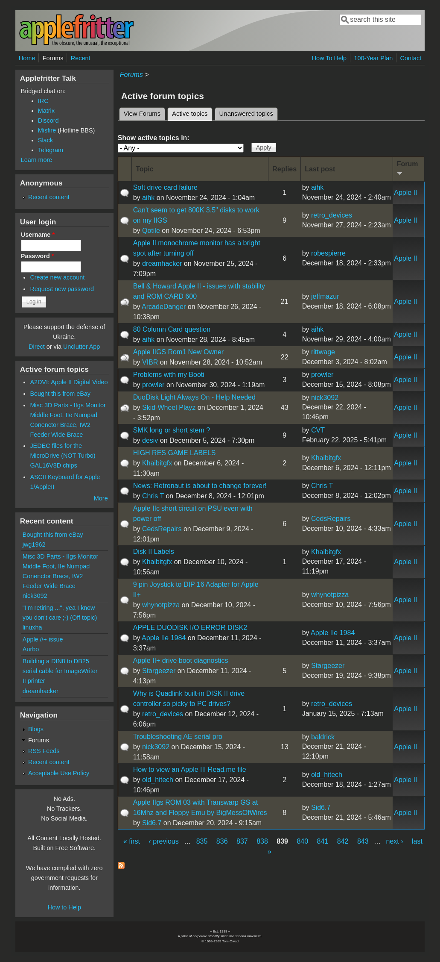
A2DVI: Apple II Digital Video (69, 382)
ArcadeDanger (164, 306)
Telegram (50, 150)
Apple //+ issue (43, 639)
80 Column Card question (171, 329)
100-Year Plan (373, 58)
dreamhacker (162, 263)
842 (343, 841)
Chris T (153, 496)
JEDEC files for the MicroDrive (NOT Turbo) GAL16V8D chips (62, 455)
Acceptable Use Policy (58, 773)
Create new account (57, 277)
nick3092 (324, 397)
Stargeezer (158, 670)
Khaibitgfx (157, 463)
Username (38, 234)
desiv (150, 440)
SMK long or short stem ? (171, 430)
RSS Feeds (44, 750)
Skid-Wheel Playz (168, 407)
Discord (48, 120)
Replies (284, 169)
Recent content (49, 197)
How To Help (329, 58)
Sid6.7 (151, 823)
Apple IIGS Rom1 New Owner (178, 352)
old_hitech (157, 779)
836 (222, 841)
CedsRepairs (161, 528)
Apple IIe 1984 (164, 637)
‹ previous (164, 841)
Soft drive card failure (165, 187)
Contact (411, 58)
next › (394, 841)
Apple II (405, 192)
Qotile (151, 230)
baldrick (323, 737)
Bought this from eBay (60, 393)
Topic (144, 169)
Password (37, 256)
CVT (318, 430)
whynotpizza (161, 605)
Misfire (47, 130)
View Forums (142, 113)
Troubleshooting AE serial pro (177, 736)
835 (202, 841)
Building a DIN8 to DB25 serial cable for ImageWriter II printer (60, 671)
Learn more (36, 159)
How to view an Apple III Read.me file (189, 769)
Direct (37, 346)
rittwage (323, 352)
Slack (45, 140)
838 (262, 841)
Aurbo (31, 649)
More (101, 498)
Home (27, 58)
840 (302, 841)
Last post (320, 169)
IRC (43, 100)
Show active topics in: (153, 137)
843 (363, 841)
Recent (80, 58)
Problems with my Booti (168, 374)
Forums (53, 58)
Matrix (46, 110)
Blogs (36, 729)
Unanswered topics (246, 113)
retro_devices (331, 215)
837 (242, 841)
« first (131, 841)
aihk (148, 197)
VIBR (150, 362)
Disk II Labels (153, 551)
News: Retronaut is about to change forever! (200, 485)
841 (323, 841)
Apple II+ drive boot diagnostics (180, 660)
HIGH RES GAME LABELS (174, 452)
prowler (153, 384)
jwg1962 (34, 544)
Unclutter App (81, 346)
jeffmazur (325, 296)
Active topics (192, 112)
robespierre (328, 253)
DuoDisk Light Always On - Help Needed (194, 397)
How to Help (64, 907)
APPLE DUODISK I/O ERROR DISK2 (190, 627)
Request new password (62, 288)
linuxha (32, 627)
